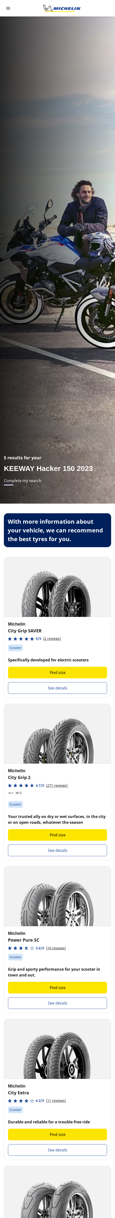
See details (57, 688)
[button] (34, 639)
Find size (57, 672)
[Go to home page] (62, 8)
